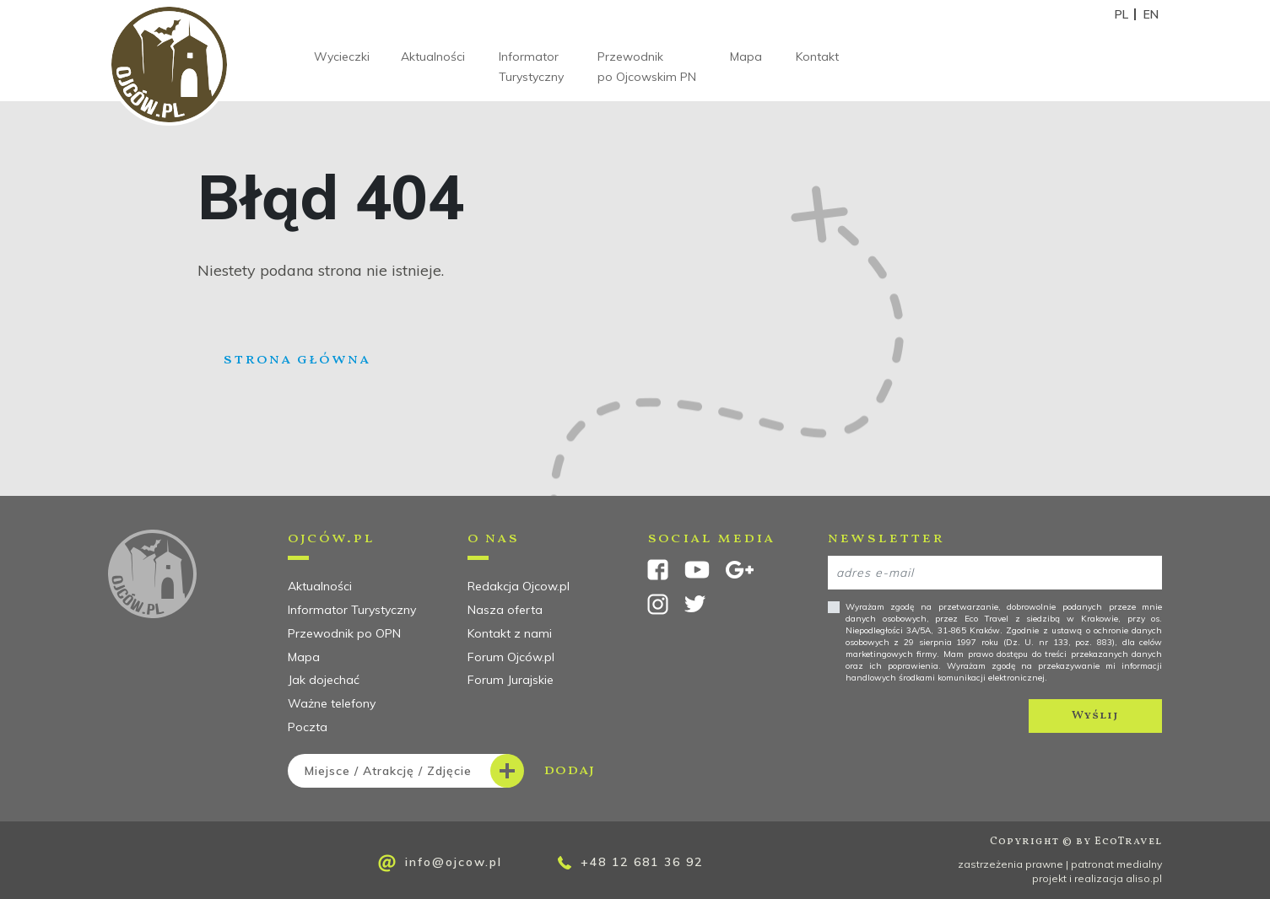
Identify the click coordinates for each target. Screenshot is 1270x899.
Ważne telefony (332, 703)
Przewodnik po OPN (344, 633)
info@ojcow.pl (440, 863)
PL (1121, 14)
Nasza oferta (505, 609)
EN (1151, 14)
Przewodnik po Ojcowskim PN (646, 66)
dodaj (441, 771)
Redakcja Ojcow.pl (518, 586)
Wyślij (1095, 716)
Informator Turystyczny (531, 66)
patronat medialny (1116, 864)
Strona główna (296, 359)
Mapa (746, 56)
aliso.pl (1144, 878)
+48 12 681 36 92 (630, 861)
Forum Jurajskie (510, 679)
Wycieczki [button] (342, 56)
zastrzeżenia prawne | (1014, 864)
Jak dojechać (323, 679)
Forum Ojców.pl (510, 657)
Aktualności (433, 56)
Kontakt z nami (509, 633)
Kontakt (817, 56)
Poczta (307, 727)
